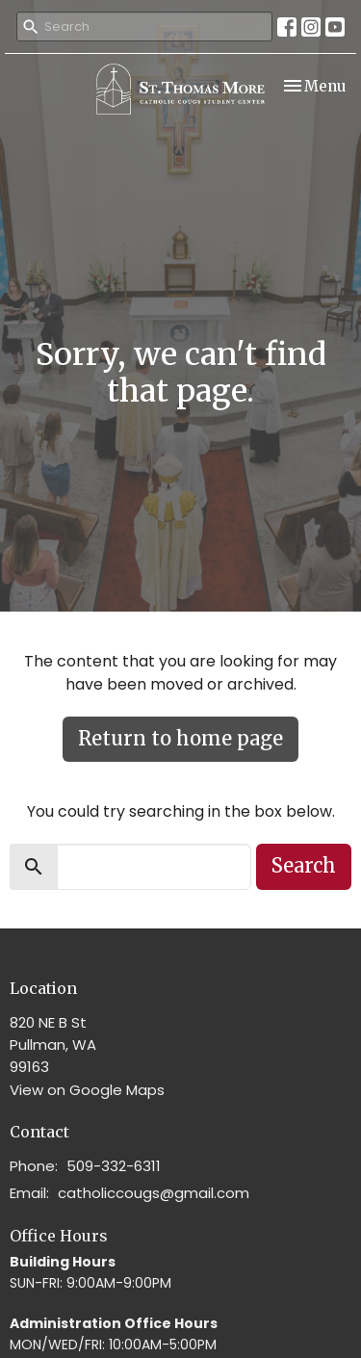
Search (303, 865)
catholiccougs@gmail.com (153, 1193)
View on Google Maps (87, 1090)
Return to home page (180, 738)
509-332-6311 (113, 1166)
